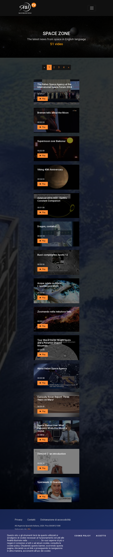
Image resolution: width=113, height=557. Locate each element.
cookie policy (34, 540)
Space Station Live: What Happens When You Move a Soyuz (52, 428)
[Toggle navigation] (92, 8)
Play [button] (42, 99)
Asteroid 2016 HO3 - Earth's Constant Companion (52, 199)
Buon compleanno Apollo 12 (52, 254)
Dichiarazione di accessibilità (55, 519)
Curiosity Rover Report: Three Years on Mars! (53, 398)
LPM (28, 529)
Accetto (101, 536)
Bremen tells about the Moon (53, 112)
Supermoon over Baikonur (51, 141)
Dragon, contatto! (46, 226)
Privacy (18, 519)
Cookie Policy (82, 536)
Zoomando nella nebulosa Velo (54, 311)
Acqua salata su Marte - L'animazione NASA (50, 284)
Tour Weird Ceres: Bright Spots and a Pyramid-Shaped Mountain (54, 343)
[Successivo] (68, 67)
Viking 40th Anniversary (50, 169)
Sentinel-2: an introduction (51, 453)
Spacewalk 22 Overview (50, 482)
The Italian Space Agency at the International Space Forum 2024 (54, 85)
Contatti (31, 519)
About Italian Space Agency (52, 368)
